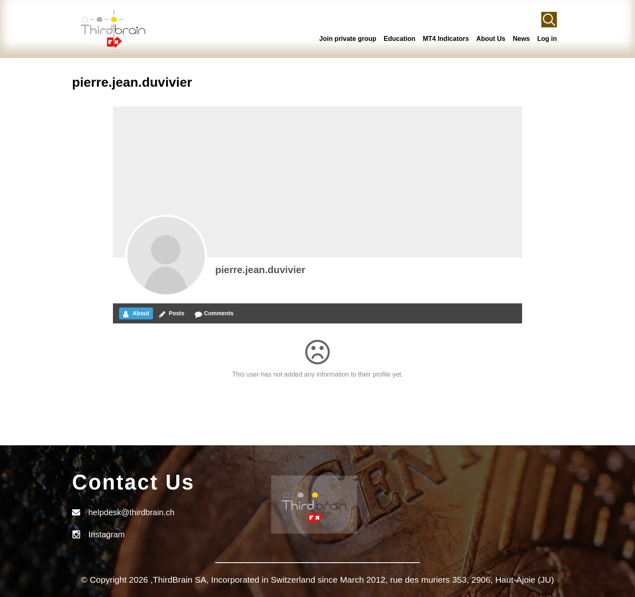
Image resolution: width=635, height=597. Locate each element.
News (521, 38)
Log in (547, 38)
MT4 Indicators (446, 38)
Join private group (347, 38)
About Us (490, 38)
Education (399, 38)
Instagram (106, 534)
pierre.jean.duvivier (260, 269)
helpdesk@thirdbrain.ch (131, 512)
